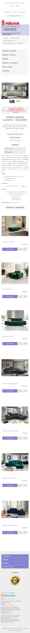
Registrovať (7, 12)
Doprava (22, 3)
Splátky (12, 6)
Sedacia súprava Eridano (10, 525)
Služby (17, 3)
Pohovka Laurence (8, 336)
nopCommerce (17, 630)
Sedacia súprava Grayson (10, 383)
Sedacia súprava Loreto (9, 478)
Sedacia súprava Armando (10, 431)
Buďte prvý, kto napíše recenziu (15, 134)
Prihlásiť (15, 12)
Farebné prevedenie (14, 137)
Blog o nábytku (9, 3)
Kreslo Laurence (7, 289)
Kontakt (18, 6)
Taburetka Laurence (8, 242)
